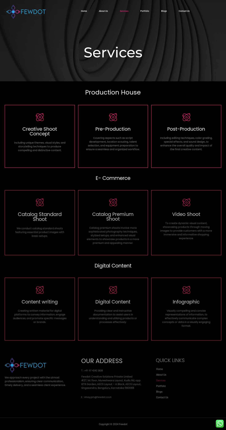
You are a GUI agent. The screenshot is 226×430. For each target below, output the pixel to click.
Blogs (165, 11)
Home (83, 11)
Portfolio (145, 11)
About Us (102, 11)
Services (124, 11)
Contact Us (185, 11)
